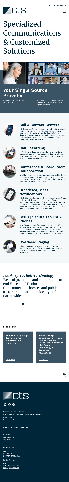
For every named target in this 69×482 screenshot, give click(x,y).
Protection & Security (11, 420)
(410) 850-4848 (8, 454)
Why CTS (6, 440)
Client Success (8, 437)
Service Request (8, 460)
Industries (6, 434)
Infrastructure (8, 417)
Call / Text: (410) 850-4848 (56, 5)
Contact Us (8, 447)
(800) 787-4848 (8, 456)
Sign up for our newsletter (15, 427)
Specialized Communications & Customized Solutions (22, 414)
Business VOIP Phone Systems (14, 412)
